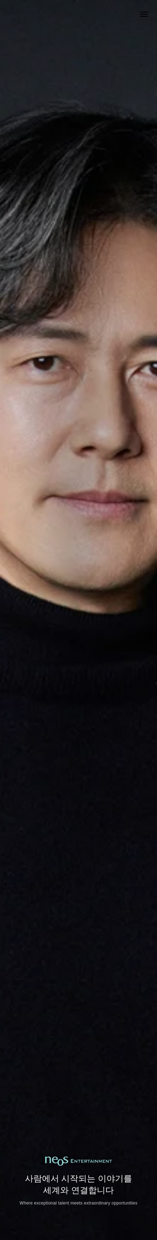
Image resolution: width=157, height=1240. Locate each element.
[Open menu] (144, 14)
